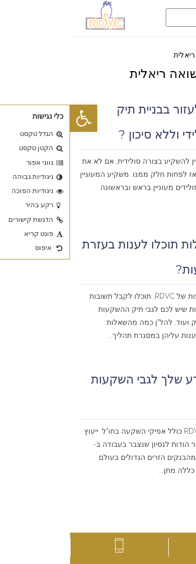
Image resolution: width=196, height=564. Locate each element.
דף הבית (175, 55)
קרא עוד (173, 214)
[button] (13, 118)
